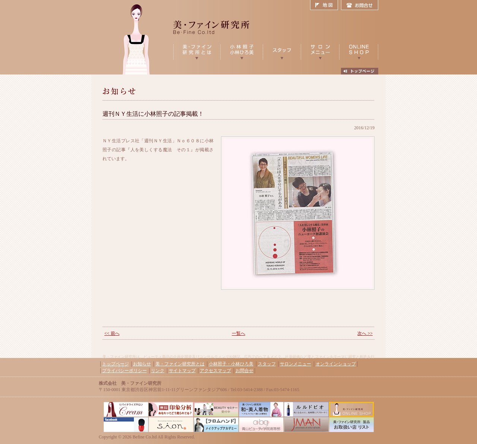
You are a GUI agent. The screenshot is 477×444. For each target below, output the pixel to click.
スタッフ (267, 364)
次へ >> (365, 333)
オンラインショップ (336, 364)
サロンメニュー (295, 364)
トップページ (115, 364)
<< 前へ (112, 333)
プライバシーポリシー (124, 370)
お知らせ (142, 364)
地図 (325, 5)
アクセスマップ (215, 370)
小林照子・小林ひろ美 (231, 364)
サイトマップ (182, 370)
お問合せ (359, 5)
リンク (157, 370)
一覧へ (238, 333)
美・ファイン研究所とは (180, 364)
